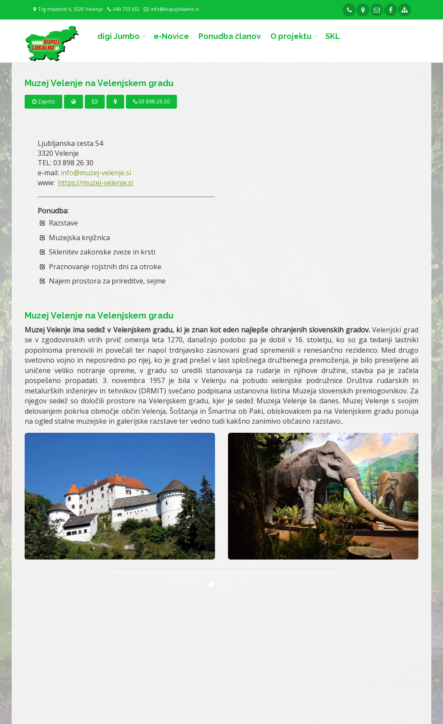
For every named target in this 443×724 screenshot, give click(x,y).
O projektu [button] (290, 36)
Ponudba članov (230, 36)
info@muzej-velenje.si (96, 172)
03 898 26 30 (151, 101)
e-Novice (171, 36)
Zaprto (43, 101)
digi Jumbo (118, 36)
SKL (332, 36)
